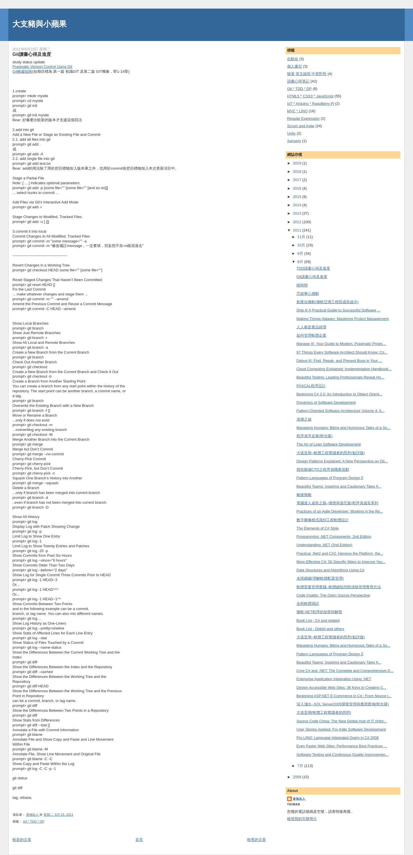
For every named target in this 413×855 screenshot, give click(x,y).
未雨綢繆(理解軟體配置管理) (320, 578)
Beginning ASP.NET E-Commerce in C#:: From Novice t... (344, 696)
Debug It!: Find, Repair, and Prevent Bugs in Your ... (339, 360)
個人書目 (294, 66)
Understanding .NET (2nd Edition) (324, 545)
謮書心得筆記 (298, 81)
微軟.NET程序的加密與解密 (319, 612)
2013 (297, 213)
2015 (297, 197)
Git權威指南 (22, 71)
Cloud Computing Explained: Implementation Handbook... (344, 369)
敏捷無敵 (304, 495)
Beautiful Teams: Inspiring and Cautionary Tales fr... (339, 486)
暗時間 (302, 285)
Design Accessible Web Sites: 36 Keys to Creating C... (341, 687)
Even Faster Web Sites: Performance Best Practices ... (342, 746)
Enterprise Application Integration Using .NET (334, 679)
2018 (297, 171)
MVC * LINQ (297, 111)
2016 (297, 188)
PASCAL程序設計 (311, 386)
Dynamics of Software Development (326, 402)
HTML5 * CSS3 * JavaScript (310, 96)
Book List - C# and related (318, 620)
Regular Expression (303, 118)
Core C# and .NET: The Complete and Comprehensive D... (345, 670)
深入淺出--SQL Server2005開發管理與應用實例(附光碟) (343, 704)
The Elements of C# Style (318, 528)
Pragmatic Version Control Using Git (42, 66)
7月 (300, 766)
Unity (291, 133)
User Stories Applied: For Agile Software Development (341, 729)
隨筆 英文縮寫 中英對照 (306, 74)
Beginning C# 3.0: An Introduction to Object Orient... (339, 394)
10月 (301, 245)
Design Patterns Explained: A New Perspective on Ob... (342, 461)
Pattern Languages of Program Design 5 (330, 478)
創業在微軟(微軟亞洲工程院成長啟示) (328, 302)
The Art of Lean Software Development (329, 444)
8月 (300, 262)
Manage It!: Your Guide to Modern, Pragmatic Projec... (341, 344)
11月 (301, 237)
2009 (297, 777)
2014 (297, 205)
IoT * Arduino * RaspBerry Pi (310, 103)
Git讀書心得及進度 (312, 276)
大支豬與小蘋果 (39, 23)
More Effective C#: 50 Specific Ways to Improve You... (341, 562)
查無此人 (299, 798)
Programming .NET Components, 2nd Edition (334, 536)
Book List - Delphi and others (320, 629)
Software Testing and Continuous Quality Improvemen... (343, 754)
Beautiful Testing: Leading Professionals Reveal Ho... (340, 377)
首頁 (139, 840)
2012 (297, 222)
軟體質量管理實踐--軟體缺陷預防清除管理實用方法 (339, 587)
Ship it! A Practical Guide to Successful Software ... (339, 310)
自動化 (292, 59)
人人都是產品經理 (311, 327)
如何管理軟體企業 (311, 335)
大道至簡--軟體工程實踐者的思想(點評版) (331, 453)
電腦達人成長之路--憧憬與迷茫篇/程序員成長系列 (337, 503)
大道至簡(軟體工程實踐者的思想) (324, 712)
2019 (297, 163)
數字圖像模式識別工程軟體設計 (323, 520)
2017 (297, 180)
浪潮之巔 (304, 419)
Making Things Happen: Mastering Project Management (343, 319)
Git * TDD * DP (33, 821)
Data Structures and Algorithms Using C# (331, 570)
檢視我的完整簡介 (302, 819)
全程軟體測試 (308, 603)
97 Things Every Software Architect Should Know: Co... (342, 352)
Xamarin (294, 141)
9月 (300, 253)
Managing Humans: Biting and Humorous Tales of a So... (343, 427)
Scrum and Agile (300, 126)
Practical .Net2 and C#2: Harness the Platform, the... (340, 553)
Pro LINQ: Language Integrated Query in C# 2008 (338, 738)
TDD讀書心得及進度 (313, 268)
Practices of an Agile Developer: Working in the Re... (340, 511)
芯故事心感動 (308, 293)
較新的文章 (22, 840)
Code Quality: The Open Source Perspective (333, 595)
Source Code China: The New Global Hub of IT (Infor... (342, 721)
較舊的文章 (256, 840)
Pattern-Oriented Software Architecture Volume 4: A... (341, 411)
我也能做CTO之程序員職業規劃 (323, 469)
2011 (297, 230)
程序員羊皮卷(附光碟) (315, 436)
